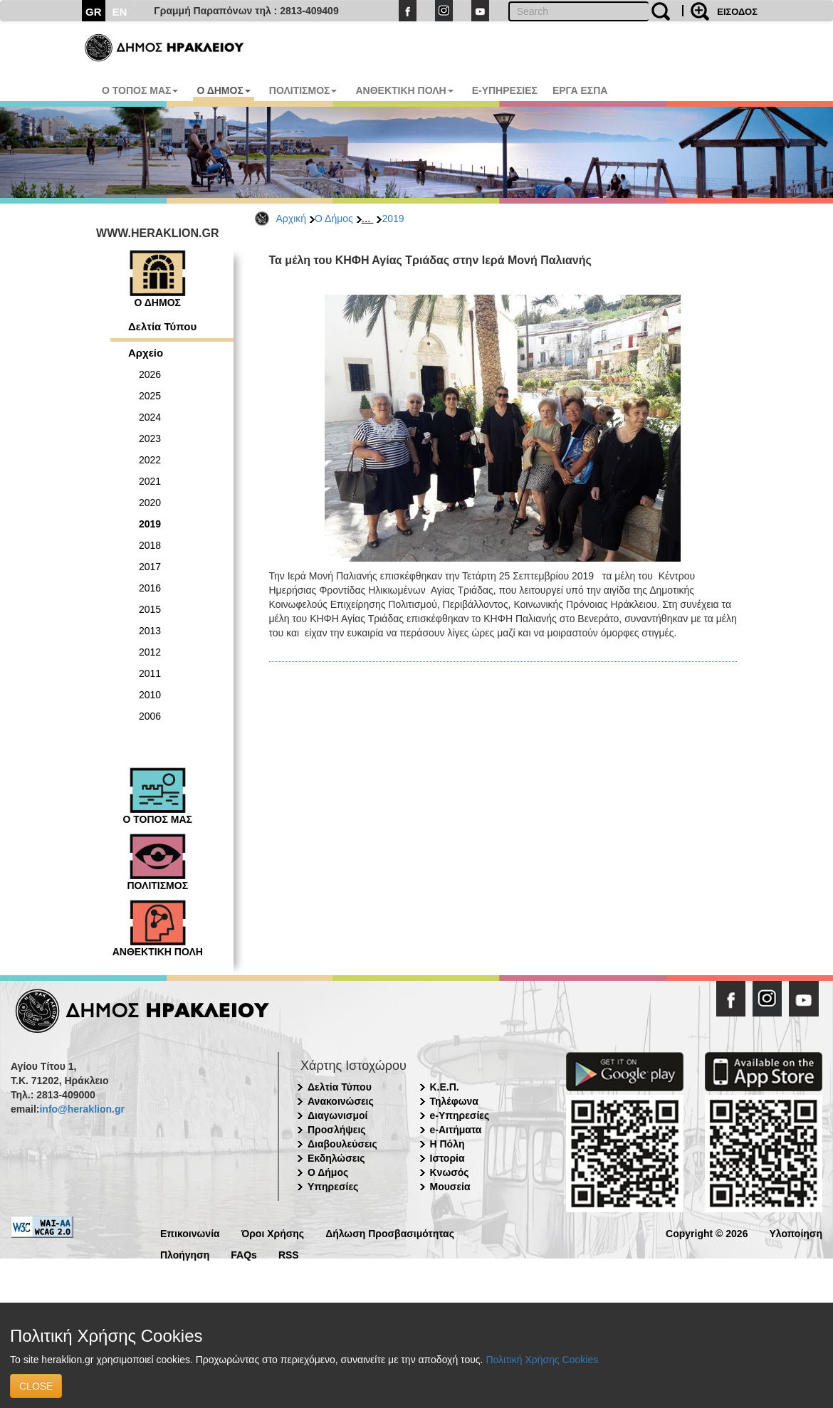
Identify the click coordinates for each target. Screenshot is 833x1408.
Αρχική (291, 218)
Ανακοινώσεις (341, 1101)
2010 (150, 694)
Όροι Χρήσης (273, 1232)
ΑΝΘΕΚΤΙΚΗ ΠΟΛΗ (404, 90)
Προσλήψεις (337, 1129)
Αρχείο (145, 353)
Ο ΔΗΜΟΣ (223, 90)
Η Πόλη (447, 1144)
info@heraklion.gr (81, 1109)
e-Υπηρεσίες (460, 1115)
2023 (150, 438)
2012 (150, 652)
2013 (150, 630)
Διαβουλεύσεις (342, 1144)
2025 (150, 395)
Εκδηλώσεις (336, 1158)
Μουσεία (450, 1186)
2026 (150, 374)
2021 (150, 481)
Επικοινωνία (190, 1232)
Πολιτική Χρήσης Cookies (542, 1359)
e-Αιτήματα (456, 1129)
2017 (150, 566)
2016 (150, 588)
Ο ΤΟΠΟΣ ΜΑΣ (140, 90)
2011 (150, 673)
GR (93, 12)
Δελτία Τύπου (162, 326)
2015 (150, 609)
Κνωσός (449, 1172)
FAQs (244, 1254)
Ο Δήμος (334, 218)
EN (119, 12)
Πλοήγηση (184, 1254)
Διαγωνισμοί (337, 1115)
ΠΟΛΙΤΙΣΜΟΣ (303, 90)
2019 (393, 218)
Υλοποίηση (795, 1232)
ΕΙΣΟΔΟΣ (737, 11)
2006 (150, 716)
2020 (150, 502)
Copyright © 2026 (707, 1232)
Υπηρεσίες (333, 1186)
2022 (150, 460)
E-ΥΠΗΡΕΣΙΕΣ (505, 90)
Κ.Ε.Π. (444, 1087)
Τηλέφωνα (454, 1101)
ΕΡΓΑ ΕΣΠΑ (580, 90)
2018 (150, 545)
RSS (288, 1254)
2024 (150, 417)
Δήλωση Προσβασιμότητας (389, 1232)
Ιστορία (447, 1158)
